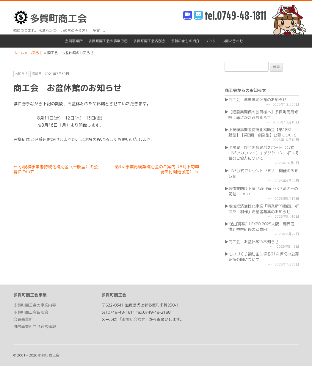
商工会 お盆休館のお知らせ (253, 241)
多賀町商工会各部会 (149, 40)
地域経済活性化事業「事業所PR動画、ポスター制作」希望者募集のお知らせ (263, 208)
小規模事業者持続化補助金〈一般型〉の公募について (55, 169)
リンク (210, 40)
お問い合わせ (232, 40)
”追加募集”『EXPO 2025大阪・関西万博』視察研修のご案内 (261, 226)
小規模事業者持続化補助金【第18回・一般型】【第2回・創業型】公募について (263, 132)
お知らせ (21, 73)
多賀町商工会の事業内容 (108, 40)
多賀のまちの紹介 (185, 40)
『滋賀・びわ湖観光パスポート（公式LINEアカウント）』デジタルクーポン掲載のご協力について (263, 153)
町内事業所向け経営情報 (34, 326)
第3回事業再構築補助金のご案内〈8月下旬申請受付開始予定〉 (157, 169)
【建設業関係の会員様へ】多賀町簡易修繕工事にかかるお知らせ (263, 114)
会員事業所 (74, 40)
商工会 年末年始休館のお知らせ (257, 99)
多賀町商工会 (50, 17)
